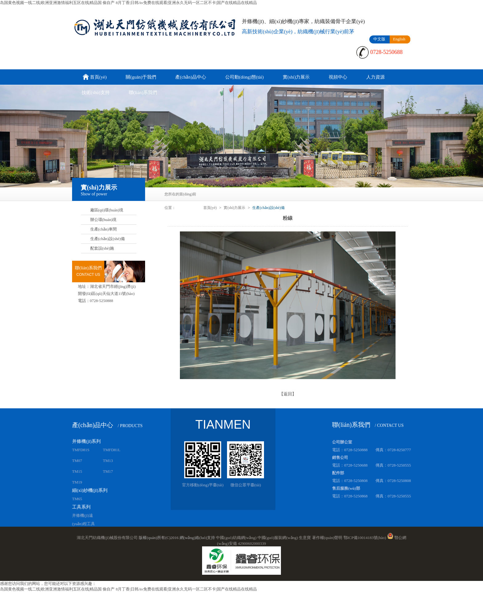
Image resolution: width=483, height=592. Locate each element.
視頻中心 (338, 77)
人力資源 (375, 77)
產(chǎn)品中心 (190, 77)
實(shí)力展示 (296, 77)
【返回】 (287, 394)
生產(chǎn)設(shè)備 (107, 238)
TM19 (77, 482)
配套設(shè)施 (102, 248)
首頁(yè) (94, 77)
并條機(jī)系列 (86, 441)
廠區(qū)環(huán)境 (107, 210)
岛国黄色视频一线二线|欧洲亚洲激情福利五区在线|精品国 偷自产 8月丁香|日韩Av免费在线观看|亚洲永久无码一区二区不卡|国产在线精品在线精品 (128, 2)
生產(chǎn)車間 (103, 229)
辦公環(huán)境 (103, 219)
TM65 (77, 498)
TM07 (77, 460)
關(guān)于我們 (141, 77)
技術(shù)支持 (96, 92)
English (399, 39)
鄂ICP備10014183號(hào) (364, 537)
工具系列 (81, 506)
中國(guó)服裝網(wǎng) (278, 537)
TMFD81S (80, 449)
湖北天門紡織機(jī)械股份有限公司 (107, 537)
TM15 (77, 471)
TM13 (108, 460)
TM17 (108, 471)
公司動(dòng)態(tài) (244, 77)
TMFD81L (111, 449)
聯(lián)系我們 (143, 92)
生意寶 (305, 537)
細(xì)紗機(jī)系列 (90, 490)
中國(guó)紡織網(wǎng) (236, 537)
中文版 (379, 39)
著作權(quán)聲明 (327, 537)
